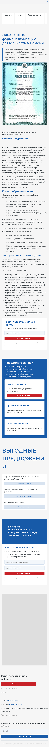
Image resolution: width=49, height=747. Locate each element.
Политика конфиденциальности (13, 744)
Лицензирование (35, 15)
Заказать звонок (18, 684)
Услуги (20, 15)
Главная (8, 15)
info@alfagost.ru (13, 700)
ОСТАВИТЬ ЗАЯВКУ (24, 395)
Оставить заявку (24, 338)
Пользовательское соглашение (35, 744)
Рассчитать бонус (24, 484)
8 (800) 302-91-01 (16, 704)
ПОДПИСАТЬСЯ (24, 736)
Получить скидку (24, 507)
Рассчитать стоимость (24, 496)
